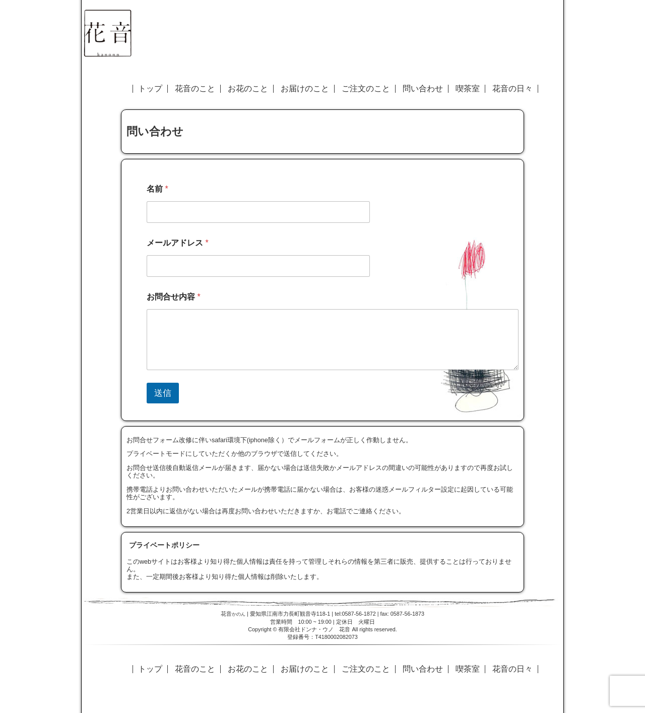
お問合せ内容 (174, 296)
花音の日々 (512, 88)
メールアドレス (178, 243)
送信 (162, 393)
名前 (157, 189)
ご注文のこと (366, 88)
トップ (150, 88)
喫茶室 (468, 88)
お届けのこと (305, 88)
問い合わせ (423, 88)
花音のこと (195, 88)
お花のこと (248, 88)
